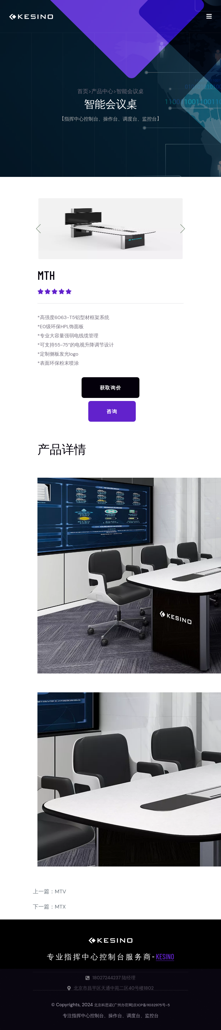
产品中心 (102, 91)
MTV (60, 891)
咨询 (112, 411)
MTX (60, 906)
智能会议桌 (130, 91)
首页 (82, 91)
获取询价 (110, 387)
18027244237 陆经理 (114, 980)
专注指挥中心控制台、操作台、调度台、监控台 (111, 1016)
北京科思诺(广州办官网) (113, 1005)
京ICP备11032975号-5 (151, 1005)
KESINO (165, 956)
